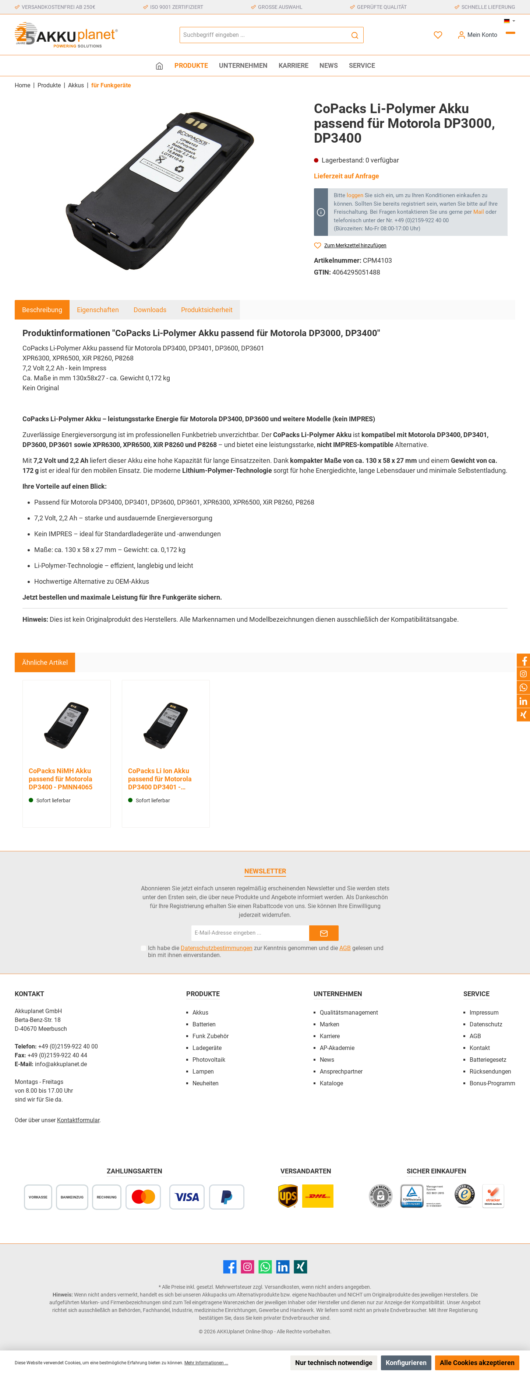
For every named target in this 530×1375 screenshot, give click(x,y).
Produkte (203, 994)
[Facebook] (230, 1267)
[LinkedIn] (283, 1267)
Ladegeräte (207, 1047)
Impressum (484, 1012)
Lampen (203, 1071)
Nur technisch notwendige (333, 1363)
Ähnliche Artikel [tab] (45, 662)
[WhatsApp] (265, 1267)
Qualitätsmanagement (349, 1012)
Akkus (200, 1012)
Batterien (204, 1024)
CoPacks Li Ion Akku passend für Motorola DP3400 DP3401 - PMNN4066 (160, 779)
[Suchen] (355, 35)
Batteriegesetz (488, 1059)
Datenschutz (486, 1024)
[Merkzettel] (439, 34)
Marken (329, 1024)
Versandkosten (282, 1287)
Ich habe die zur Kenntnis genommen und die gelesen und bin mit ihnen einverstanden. (266, 952)
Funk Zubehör (210, 1036)
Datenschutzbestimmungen (216, 948)
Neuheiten (205, 1083)
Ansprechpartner (341, 1071)
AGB (345, 948)
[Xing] (300, 1267)
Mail (478, 212)
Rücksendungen (490, 1071)
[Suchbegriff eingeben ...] (263, 35)
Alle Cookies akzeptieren (477, 1363)
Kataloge (331, 1083)
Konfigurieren (406, 1363)
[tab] (42, 310)
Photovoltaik (208, 1059)
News (327, 1059)
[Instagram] (247, 1267)
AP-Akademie (337, 1047)
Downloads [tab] (150, 310)
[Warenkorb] (510, 33)
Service (476, 994)
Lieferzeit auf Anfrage (346, 176)
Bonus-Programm (492, 1083)
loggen (355, 195)
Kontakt (480, 1047)
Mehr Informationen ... (206, 1362)
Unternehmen (338, 994)
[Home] (159, 65)
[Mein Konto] (477, 34)
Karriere (330, 1036)
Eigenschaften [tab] (98, 310)
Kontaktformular (78, 1120)
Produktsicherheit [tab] (207, 310)
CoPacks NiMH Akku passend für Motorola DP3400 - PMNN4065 (60, 779)
